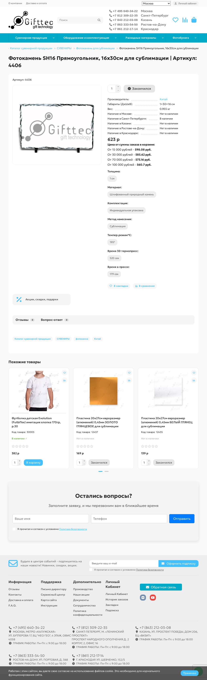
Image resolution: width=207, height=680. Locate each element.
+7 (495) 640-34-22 (29, 627)
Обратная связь (161, 587)
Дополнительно (87, 582)
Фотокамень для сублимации (95, 48)
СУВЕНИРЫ (64, 48)
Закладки (112, 605)
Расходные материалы (141, 38)
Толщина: (114, 171)
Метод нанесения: (120, 219)
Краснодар (149, 29)
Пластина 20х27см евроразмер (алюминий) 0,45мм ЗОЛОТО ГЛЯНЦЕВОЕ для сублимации (98, 422)
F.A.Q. (12, 605)
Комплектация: (118, 203)
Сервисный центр (53, 594)
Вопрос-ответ (55, 320)
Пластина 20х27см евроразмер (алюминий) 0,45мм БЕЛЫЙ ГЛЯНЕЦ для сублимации (166, 422)
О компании (15, 3)
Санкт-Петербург (155, 15)
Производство (83, 589)
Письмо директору (53, 589)
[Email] (123, 563)
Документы (81, 600)
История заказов (117, 599)
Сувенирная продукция (31, 38)
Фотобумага (181, 38)
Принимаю (189, 673)
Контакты (15, 594)
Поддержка (51, 582)
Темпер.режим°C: (120, 235)
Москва (147, 11)
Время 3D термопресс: (123, 251)
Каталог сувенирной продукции (31, 48)
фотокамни (82, 338)
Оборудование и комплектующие (86, 38)
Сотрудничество (84, 605)
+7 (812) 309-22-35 (91, 627)
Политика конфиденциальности (87, 613)
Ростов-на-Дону (153, 24)
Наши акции (81, 594)
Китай (163, 99)
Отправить (181, 519)
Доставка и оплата (36, 3)
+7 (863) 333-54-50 (29, 655)
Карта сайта (49, 600)
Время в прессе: (119, 267)
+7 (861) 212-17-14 (90, 655)
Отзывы (25, 320)
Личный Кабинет (113, 584)
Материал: (115, 187)
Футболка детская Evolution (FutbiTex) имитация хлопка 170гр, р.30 (36, 422)
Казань (146, 20)
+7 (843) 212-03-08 (155, 627)
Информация (20, 582)
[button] (100, 471)
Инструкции (49, 605)
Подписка (112, 610)
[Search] (80, 20)
